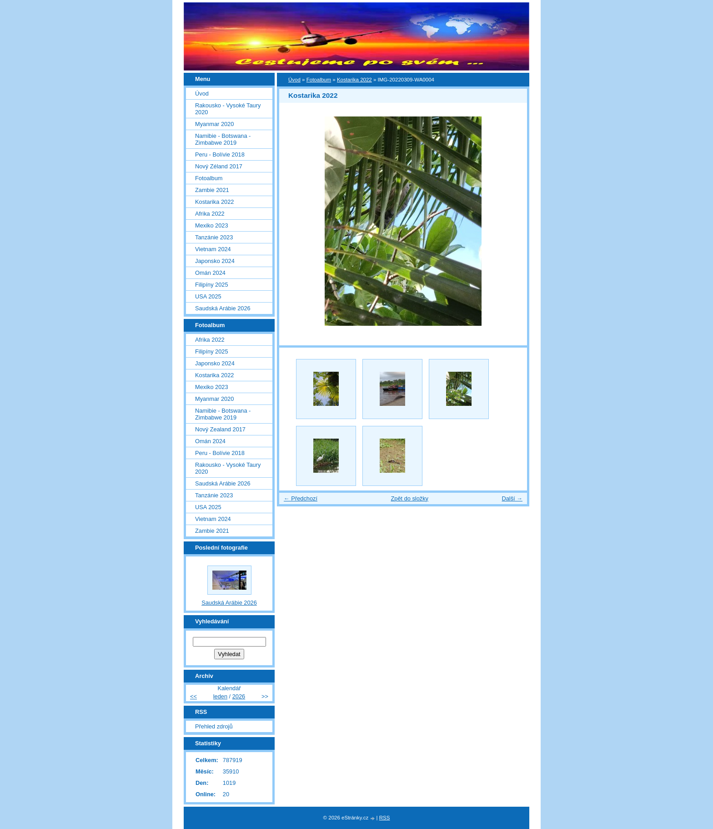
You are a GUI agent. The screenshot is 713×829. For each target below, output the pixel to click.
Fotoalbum (318, 79)
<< (193, 696)
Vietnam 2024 (213, 249)
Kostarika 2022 (354, 79)
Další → (512, 498)
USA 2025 (208, 296)
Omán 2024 (210, 272)
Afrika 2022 (210, 213)
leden (220, 696)
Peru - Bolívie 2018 (220, 154)
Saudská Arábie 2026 (223, 308)
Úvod (294, 79)
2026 (238, 696)
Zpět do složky (409, 498)
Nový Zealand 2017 (220, 429)
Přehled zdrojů (214, 726)
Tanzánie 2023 (214, 237)
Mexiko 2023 (211, 225)
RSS (384, 817)
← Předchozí (300, 498)
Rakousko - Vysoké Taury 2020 (228, 109)
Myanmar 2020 (214, 124)
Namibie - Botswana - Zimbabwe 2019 (223, 139)
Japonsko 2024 (215, 261)
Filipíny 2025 (211, 284)
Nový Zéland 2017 (218, 166)
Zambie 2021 (212, 190)
